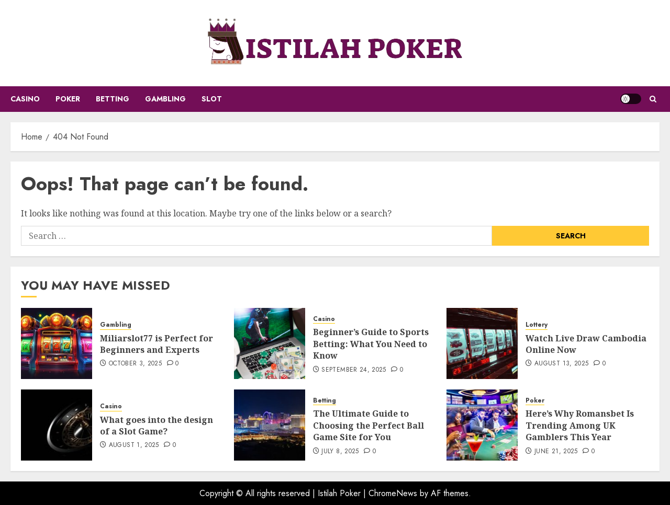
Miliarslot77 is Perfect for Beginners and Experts (156, 343)
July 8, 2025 (340, 451)
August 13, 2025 (561, 364)
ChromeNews (392, 493)
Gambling (165, 99)
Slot (212, 99)
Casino (25, 99)
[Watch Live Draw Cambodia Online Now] (482, 343)
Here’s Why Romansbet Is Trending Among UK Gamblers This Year (580, 425)
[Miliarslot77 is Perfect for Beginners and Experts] (56, 343)
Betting (112, 99)
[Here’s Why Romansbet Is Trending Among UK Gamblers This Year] (482, 425)
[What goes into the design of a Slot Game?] (56, 425)
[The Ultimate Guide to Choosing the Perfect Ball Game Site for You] (269, 425)
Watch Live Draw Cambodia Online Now (586, 343)
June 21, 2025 (556, 451)
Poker (67, 99)
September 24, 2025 (353, 370)
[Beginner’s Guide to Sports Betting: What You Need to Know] (269, 343)
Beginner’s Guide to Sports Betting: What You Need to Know (371, 343)
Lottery (537, 324)
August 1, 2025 (134, 445)
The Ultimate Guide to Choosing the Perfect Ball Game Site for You (368, 425)
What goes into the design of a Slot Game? (156, 425)
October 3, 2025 (135, 364)
